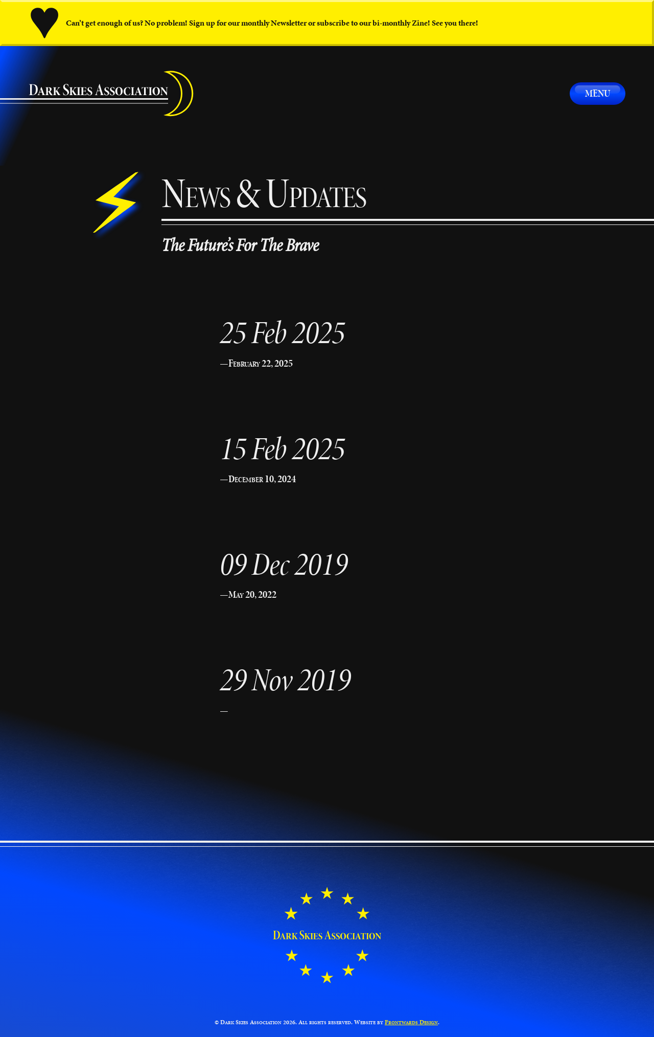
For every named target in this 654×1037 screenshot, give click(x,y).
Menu (597, 93)
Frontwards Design (411, 1022)
